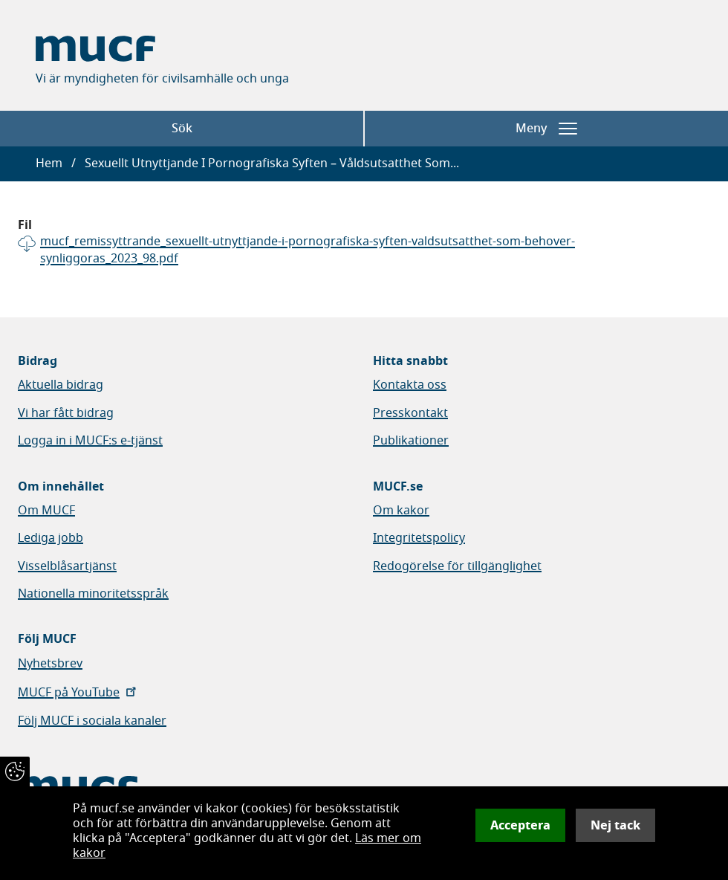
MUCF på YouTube (78, 693)
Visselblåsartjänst (67, 566)
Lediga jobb (50, 538)
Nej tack (615, 825)
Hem (49, 163)
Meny (546, 129)
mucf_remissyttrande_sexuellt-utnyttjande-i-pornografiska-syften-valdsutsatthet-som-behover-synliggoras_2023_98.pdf (307, 250)
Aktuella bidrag (60, 385)
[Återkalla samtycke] (15, 771)
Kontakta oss (409, 385)
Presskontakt (410, 413)
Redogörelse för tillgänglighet (457, 566)
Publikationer (411, 441)
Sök (182, 129)
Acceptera (520, 825)
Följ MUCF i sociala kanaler (92, 721)
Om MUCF (46, 511)
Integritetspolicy (419, 538)
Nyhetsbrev (50, 664)
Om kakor (401, 511)
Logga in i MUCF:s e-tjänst (90, 441)
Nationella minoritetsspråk (93, 594)
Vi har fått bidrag (66, 413)
